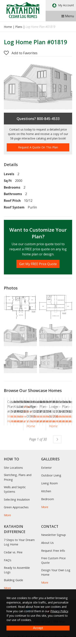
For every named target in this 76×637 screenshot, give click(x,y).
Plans (18, 27)
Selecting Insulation (17, 529)
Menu (67, 16)
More (7, 545)
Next (57, 469)
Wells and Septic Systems (15, 519)
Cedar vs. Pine (13, 582)
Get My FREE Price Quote (38, 264)
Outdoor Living (51, 505)
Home (8, 27)
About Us (47, 573)
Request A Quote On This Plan (38, 147)
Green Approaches (16, 537)
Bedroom (47, 529)
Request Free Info (53, 580)
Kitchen (46, 521)
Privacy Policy (59, 611)
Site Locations (13, 497)
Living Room (49, 513)
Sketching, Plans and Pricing (17, 507)
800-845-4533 (48, 118)
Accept (38, 628)
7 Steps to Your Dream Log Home (19, 572)
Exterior (46, 497)
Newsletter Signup (53, 565)
